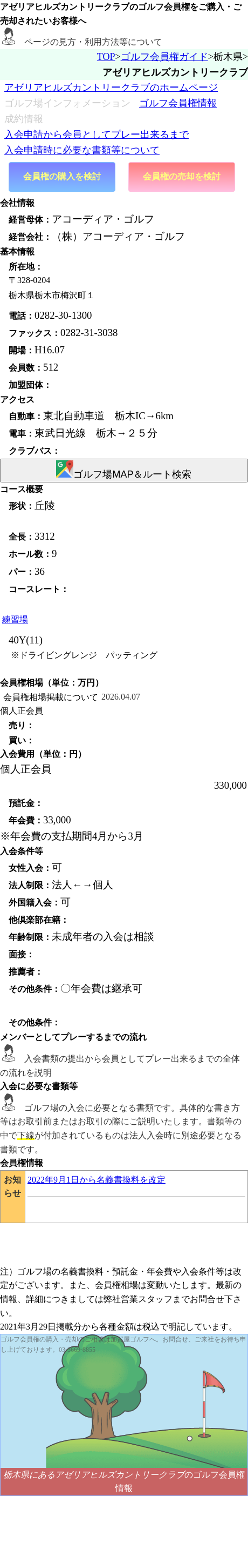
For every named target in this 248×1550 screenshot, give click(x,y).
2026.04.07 (120, 696)
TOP (106, 56)
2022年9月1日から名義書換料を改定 (96, 1179)
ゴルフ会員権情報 (178, 103)
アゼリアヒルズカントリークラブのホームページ (111, 87)
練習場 (15, 619)
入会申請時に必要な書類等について (82, 150)
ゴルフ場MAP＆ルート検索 (123, 470)
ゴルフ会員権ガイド (164, 56)
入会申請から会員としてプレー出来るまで (96, 134)
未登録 (25, 520)
